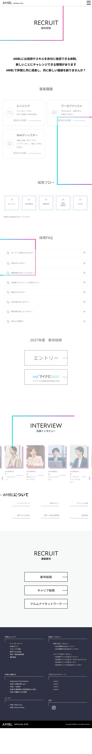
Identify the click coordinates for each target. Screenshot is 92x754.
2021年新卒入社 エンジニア (64, 672)
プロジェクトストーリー (57, 700)
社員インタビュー (55, 662)
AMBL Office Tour (16, 730)
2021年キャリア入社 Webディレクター (68, 691)
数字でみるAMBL (16, 677)
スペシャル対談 (15, 675)
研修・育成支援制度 (17, 680)
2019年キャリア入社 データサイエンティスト (71, 685)
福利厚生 (13, 683)
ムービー (8, 724)
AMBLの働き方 (10, 700)
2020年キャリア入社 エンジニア (66, 682)
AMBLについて (10, 662)
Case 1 (56, 707)
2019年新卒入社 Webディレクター (67, 675)
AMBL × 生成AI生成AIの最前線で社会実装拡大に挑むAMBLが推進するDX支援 (23, 715)
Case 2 (56, 710)
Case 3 (56, 712)
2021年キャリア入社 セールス (65, 688)
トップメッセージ (16, 669)
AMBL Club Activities (17, 733)
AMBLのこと (14, 672)
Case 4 (56, 715)
